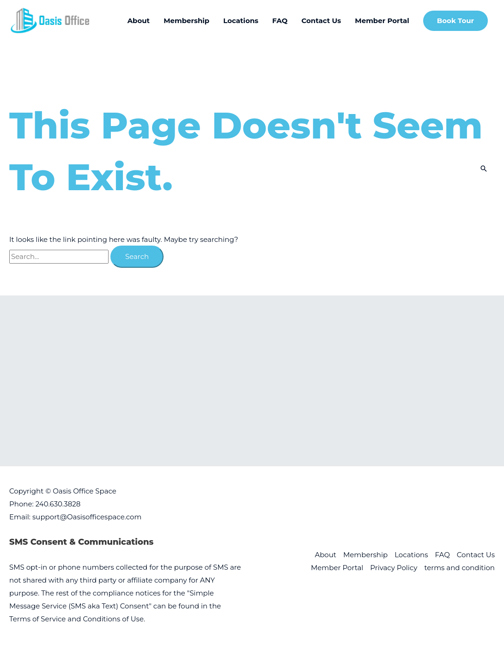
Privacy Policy (393, 567)
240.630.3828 (58, 504)
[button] (455, 21)
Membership (365, 554)
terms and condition (459, 567)
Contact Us (476, 554)
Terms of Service (37, 618)
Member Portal (337, 567)
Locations (411, 554)
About (325, 554)
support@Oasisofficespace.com (86, 516)
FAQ (442, 554)
